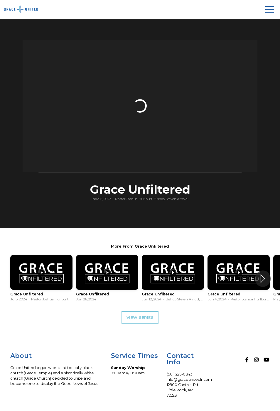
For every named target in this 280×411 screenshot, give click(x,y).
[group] (41, 278)
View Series (140, 317)
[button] (263, 278)
